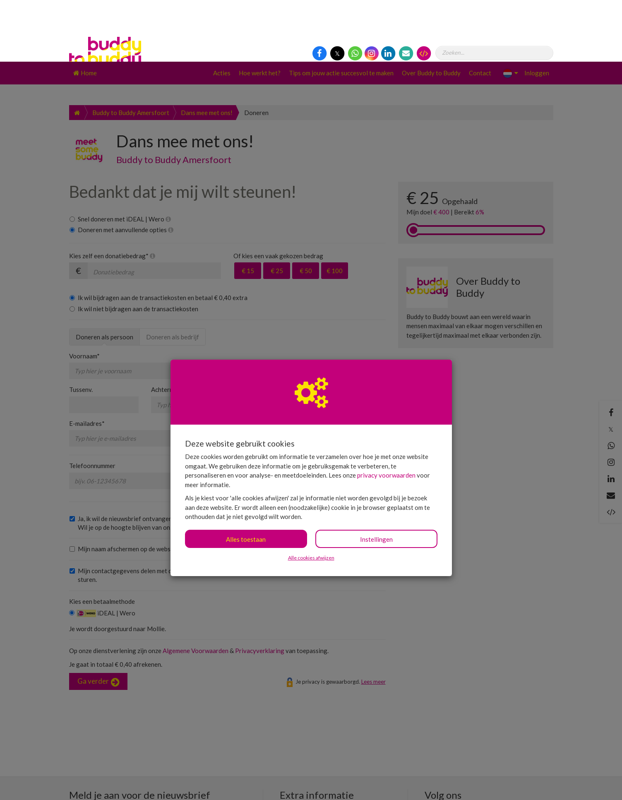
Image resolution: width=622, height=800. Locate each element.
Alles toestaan (246, 477)
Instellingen (376, 477)
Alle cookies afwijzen (311, 496)
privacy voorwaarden (386, 413)
